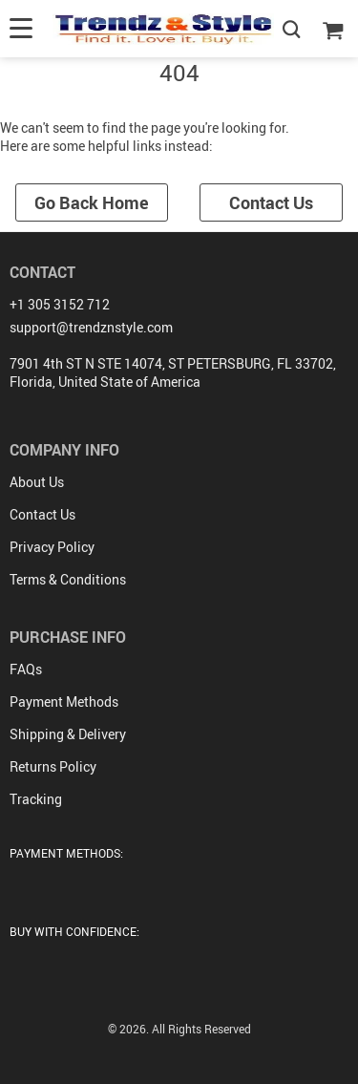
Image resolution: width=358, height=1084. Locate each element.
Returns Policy (53, 766)
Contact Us (271, 202)
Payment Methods (64, 701)
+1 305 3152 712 (60, 304)
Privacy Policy (52, 547)
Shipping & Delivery (68, 734)
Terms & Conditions (68, 579)
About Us (37, 482)
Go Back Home (91, 202)
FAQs (26, 669)
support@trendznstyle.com (91, 327)
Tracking (36, 799)
